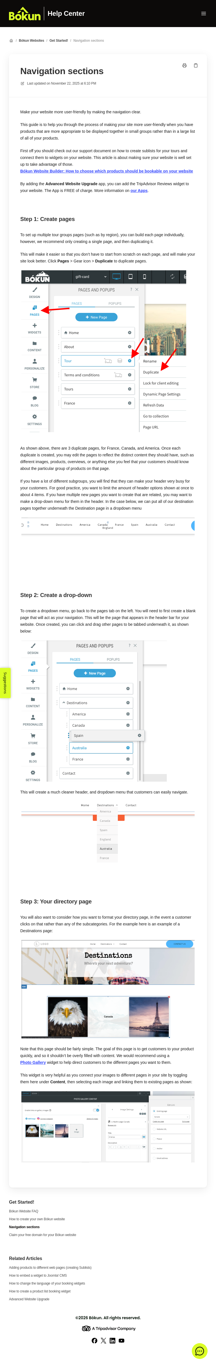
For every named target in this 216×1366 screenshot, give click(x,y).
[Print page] (184, 65)
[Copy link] (195, 65)
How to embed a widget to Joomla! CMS (38, 1275)
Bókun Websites (31, 41)
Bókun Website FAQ (23, 1211)
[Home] (25, 14)
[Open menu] (203, 13)
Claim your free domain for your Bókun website (42, 1235)
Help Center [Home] (66, 13)
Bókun (95, 1318)
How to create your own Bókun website (37, 1219)
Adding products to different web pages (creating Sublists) (50, 1268)
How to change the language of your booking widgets (47, 1283)
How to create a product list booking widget (39, 1291)
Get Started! (59, 41)
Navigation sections (88, 41)
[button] (200, 1351)
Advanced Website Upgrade (29, 1299)
